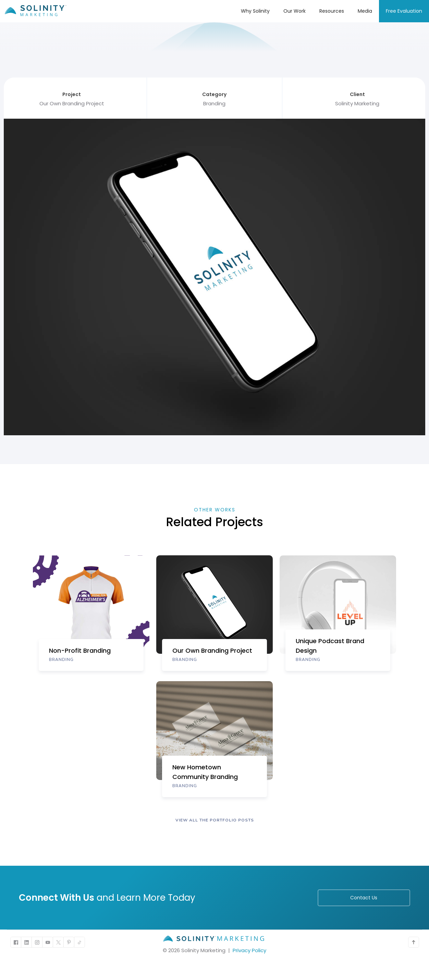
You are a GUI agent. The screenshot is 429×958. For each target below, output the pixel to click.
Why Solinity (255, 11)
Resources (331, 11)
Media (365, 11)
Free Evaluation (404, 11)
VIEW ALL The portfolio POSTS (214, 820)
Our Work (294, 11)
